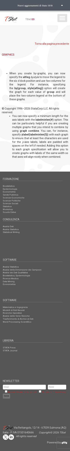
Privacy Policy (59, 392)
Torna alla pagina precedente (52, 43)
